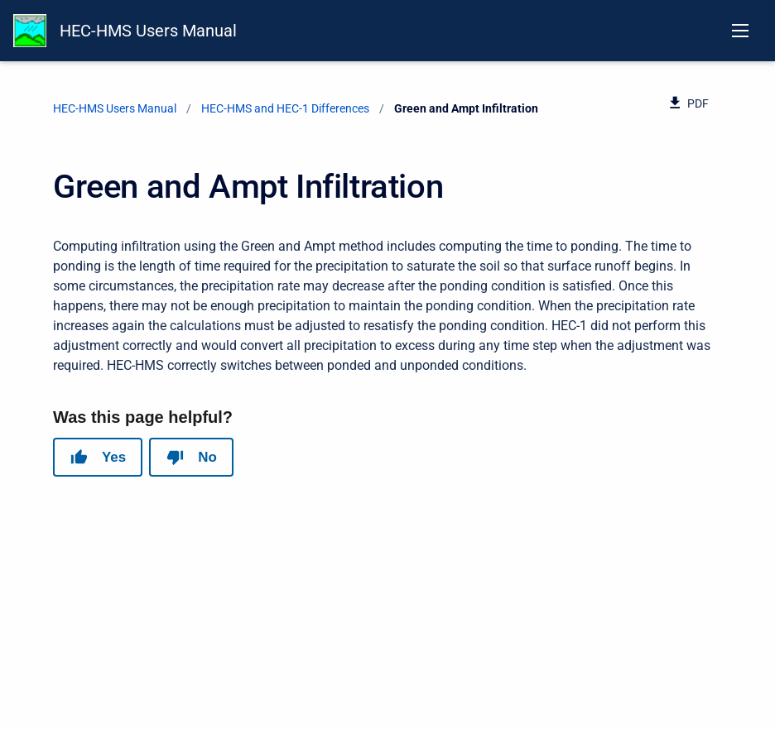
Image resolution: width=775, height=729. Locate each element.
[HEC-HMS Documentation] (29, 30)
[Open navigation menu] (740, 30)
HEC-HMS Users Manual (148, 31)
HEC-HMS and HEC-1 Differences (285, 108)
